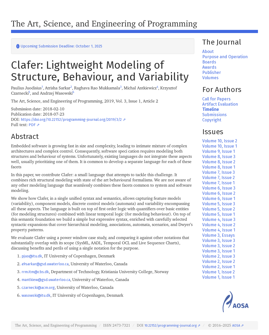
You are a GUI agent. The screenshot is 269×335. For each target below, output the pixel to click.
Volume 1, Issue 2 (218, 271)
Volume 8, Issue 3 (218, 156)
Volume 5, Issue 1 (218, 214)
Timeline (210, 109)
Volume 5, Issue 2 (218, 209)
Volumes (210, 77)
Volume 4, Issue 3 (218, 219)
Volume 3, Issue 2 (218, 245)
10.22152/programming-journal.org (170, 325)
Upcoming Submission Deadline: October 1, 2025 (59, 46)
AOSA (236, 325)
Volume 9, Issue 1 (218, 151)
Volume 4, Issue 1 (218, 230)
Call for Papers (216, 98)
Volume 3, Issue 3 (218, 240)
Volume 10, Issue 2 (219, 140)
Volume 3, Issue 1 (218, 250)
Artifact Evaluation (220, 104)
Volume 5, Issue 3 (218, 203)
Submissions (214, 114)
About (208, 51)
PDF (32, 125)
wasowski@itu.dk (36, 295)
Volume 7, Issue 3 (218, 172)
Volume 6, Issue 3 (218, 188)
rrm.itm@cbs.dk (35, 272)
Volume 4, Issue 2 (218, 224)
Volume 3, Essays (218, 235)
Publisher (211, 72)
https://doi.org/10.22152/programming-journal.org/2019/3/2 (71, 119)
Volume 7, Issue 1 (218, 182)
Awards (209, 67)
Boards (209, 62)
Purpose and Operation (225, 56)
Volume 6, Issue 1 (218, 198)
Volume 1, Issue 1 (218, 277)
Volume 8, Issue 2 (218, 161)
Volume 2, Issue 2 (218, 261)
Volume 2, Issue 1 (218, 266)
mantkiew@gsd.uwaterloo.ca (46, 280)
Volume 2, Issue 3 (218, 256)
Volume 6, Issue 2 (218, 193)
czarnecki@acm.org (38, 287)
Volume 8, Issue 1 (218, 167)
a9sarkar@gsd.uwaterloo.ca (45, 264)
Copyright (211, 119)
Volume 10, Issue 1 (219, 146)
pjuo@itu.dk (32, 256)
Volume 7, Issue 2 (218, 177)
